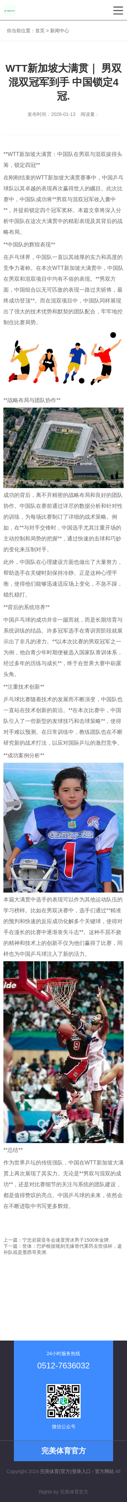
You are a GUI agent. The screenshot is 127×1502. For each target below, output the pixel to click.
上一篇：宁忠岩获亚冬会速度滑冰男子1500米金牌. (56, 1240)
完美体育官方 (74, 1492)
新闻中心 (59, 30)
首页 (40, 30)
